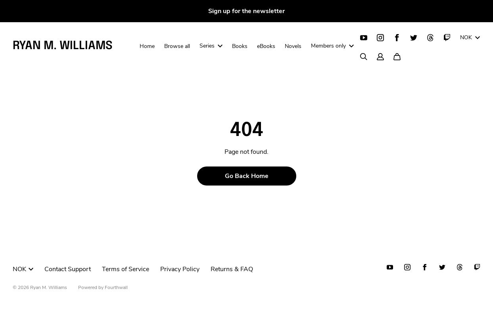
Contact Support (67, 269)
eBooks (266, 46)
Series (211, 46)
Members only (332, 46)
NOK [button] (23, 269)
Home (147, 46)
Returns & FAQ (232, 269)
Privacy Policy (180, 269)
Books (239, 46)
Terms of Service (125, 269)
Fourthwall (116, 287)
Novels (293, 46)
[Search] (363, 56)
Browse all (177, 46)
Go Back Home (247, 176)
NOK (470, 37)
